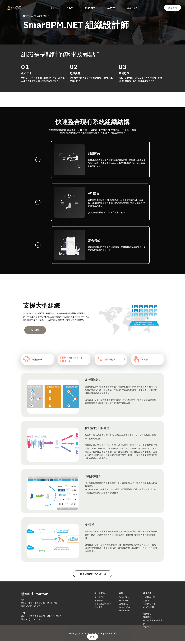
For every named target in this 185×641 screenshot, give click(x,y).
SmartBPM (124, 599)
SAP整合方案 (149, 599)
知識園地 (147, 619)
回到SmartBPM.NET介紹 (93, 578)
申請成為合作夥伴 (102, 606)
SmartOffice (124, 612)
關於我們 (98, 599)
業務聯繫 (172, 7)
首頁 (52, 7)
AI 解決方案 (148, 609)
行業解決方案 (149, 606)
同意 (92, 636)
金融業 (146, 603)
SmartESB (124, 603)
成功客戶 (110, 7)
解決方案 (88, 7)
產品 (68, 7)
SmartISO (123, 606)
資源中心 (130, 7)
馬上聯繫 (35, 335)
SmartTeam (124, 615)
